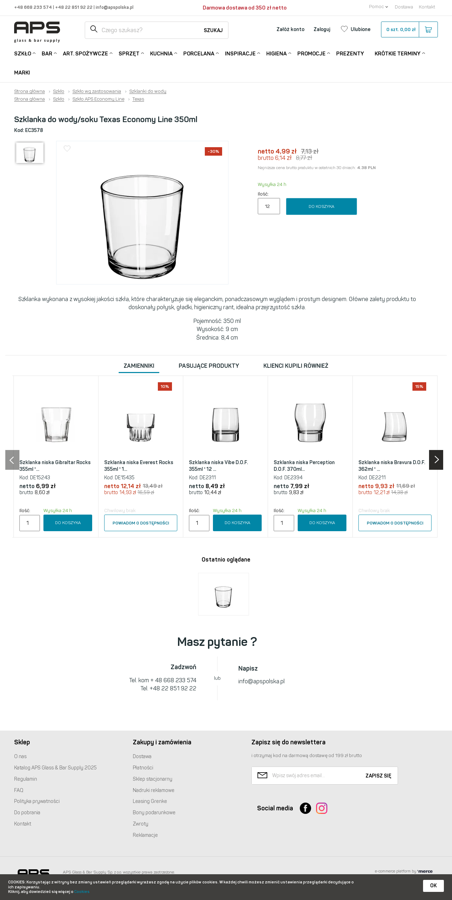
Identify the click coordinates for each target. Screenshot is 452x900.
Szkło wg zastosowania (96, 91)
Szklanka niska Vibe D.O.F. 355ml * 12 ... (218, 466)
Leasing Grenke (150, 801)
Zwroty (140, 824)
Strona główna (29, 91)
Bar (47, 53)
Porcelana (198, 53)
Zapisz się (378, 776)
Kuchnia (161, 53)
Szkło (22, 53)
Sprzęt (129, 53)
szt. (409, 29)
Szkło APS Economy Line (98, 99)
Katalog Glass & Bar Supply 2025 (55, 768)
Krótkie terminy (398, 53)
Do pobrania (27, 813)
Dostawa (404, 7)
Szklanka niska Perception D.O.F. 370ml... (304, 466)
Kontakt (427, 7)
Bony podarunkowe (154, 813)
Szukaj (213, 31)
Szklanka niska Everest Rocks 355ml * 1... (138, 466)
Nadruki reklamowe (153, 790)
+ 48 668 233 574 (173, 680)
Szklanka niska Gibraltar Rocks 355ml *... (55, 466)
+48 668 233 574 (33, 7)
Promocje (311, 53)
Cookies (82, 891)
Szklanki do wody (147, 91)
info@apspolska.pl (114, 7)
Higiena (276, 53)
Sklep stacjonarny (152, 779)
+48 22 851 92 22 (74, 7)
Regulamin (25, 779)
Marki (22, 73)
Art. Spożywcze (85, 53)
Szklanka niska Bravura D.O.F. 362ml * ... (391, 466)
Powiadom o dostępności (141, 523)
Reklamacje (145, 835)
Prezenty (350, 53)
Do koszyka (321, 206)
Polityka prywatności (37, 801)
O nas (20, 757)
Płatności (143, 768)
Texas (138, 99)
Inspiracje (240, 53)
